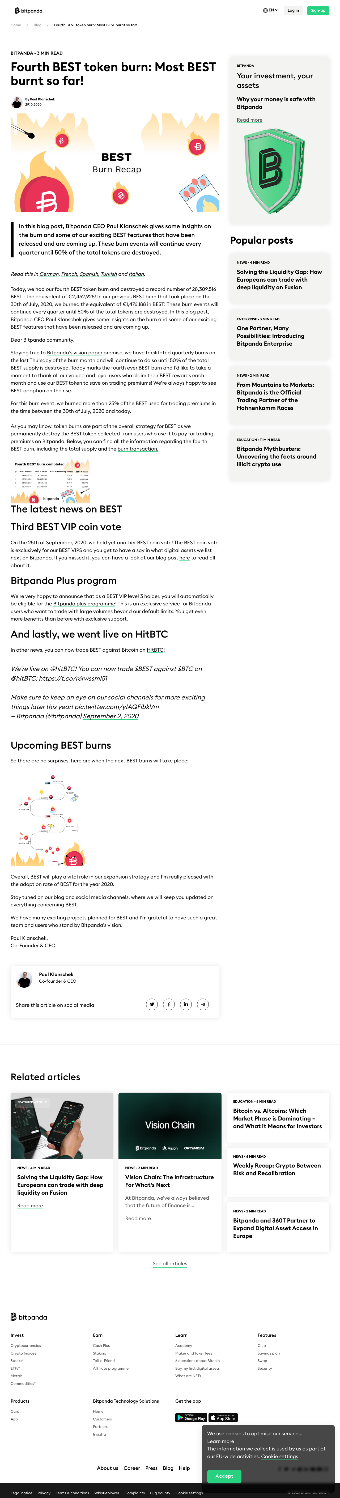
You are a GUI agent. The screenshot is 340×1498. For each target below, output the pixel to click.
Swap (262, 1361)
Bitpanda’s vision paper (75, 352)
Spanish (88, 274)
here (184, 558)
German (48, 274)
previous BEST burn (134, 296)
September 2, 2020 (110, 716)
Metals (17, 1376)
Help (184, 1468)
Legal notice (21, 1493)
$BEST (143, 669)
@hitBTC (62, 669)
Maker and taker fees (193, 1353)
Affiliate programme (111, 1368)
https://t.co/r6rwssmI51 (73, 679)
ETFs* (15, 1368)
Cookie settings (189, 1493)
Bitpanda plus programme (84, 603)
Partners (100, 1427)
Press (151, 1468)
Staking (99, 1353)
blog (59, 897)
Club (262, 1346)
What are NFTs (188, 1376)
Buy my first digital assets (197, 1368)
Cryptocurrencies (26, 1346)
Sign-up (318, 10)
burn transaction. (138, 449)
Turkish (108, 274)
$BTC (185, 669)
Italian (136, 274)
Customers (102, 1419)
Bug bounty (160, 1493)
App (14, 1419)
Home (16, 25)
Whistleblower (106, 1493)
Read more (249, 120)
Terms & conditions (72, 1493)
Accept (224, 1476)
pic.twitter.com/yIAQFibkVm (116, 707)
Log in (293, 10)
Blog (37, 25)
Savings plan (269, 1353)
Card (15, 1412)
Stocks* (17, 1361)
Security (265, 1368)
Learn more (220, 1441)
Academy (183, 1346)
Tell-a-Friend (104, 1361)
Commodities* (23, 1384)
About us (107, 1468)
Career (132, 1468)
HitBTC (155, 650)
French (69, 274)
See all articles (170, 1263)
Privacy (44, 1493)
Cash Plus (101, 1346)
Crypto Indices (23, 1353)
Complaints (135, 1493)
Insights (100, 1434)
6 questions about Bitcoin (197, 1361)
